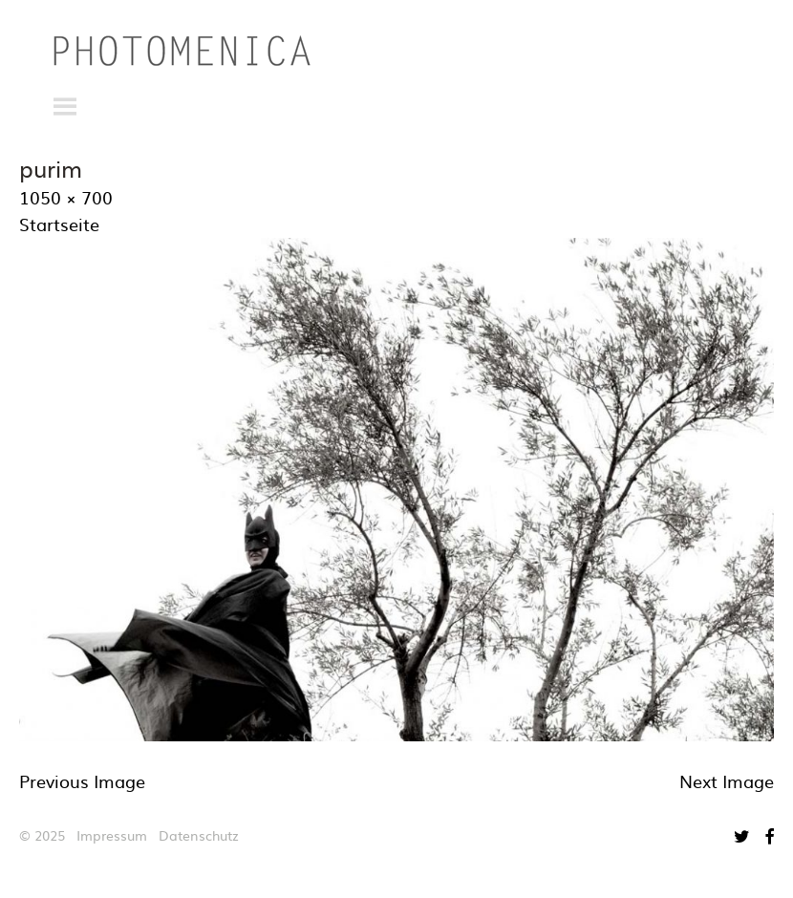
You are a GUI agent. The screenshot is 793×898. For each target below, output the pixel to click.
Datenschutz (199, 835)
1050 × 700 (66, 197)
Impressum (111, 835)
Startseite (59, 224)
